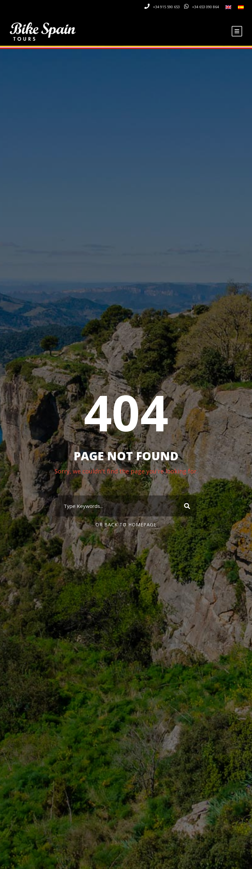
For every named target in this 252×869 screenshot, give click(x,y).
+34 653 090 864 (205, 6)
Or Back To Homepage (126, 524)
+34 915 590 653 (166, 6)
